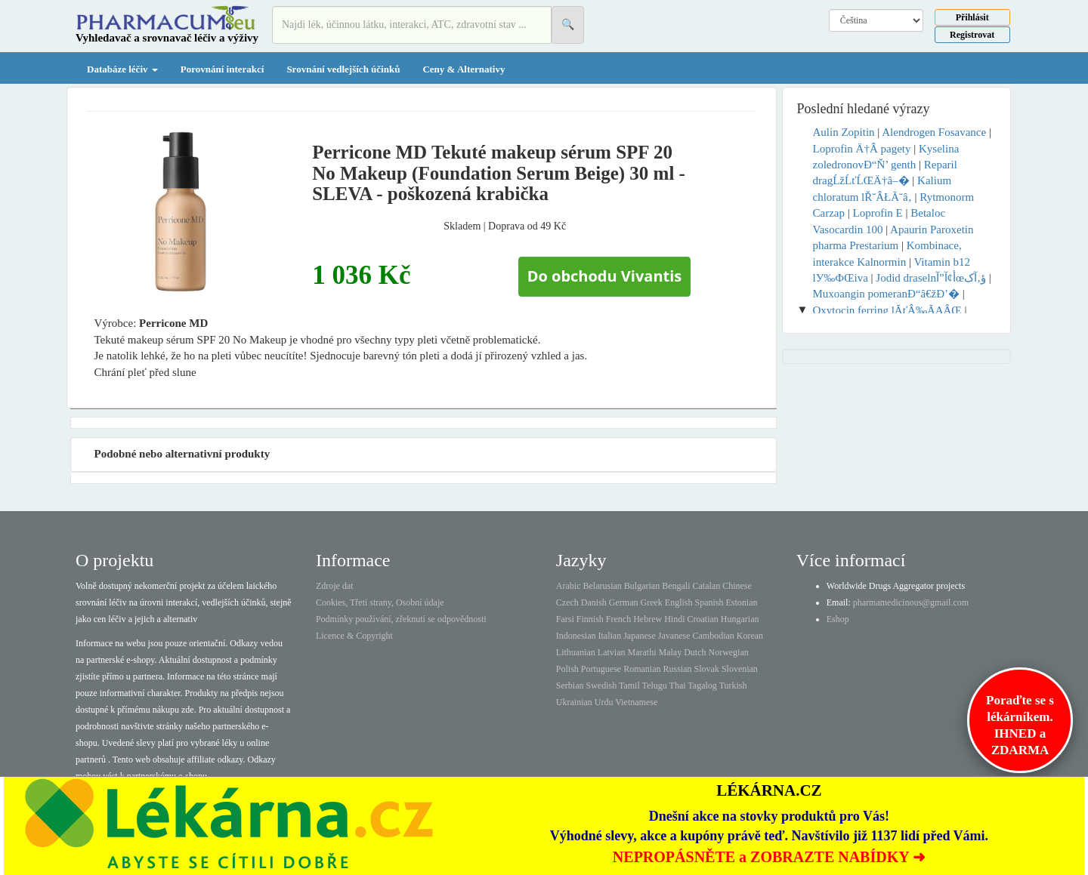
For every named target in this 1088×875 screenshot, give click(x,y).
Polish (567, 669)
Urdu (604, 702)
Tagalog (702, 685)
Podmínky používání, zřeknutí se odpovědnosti (401, 619)
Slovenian (740, 669)
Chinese (737, 586)
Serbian (570, 685)
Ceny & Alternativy (463, 69)
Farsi (565, 619)
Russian (677, 669)
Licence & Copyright (354, 635)
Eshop (838, 619)
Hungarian (740, 619)
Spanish (708, 602)
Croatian (703, 619)
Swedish (601, 685)
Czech (567, 602)
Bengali (676, 586)
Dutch (695, 652)
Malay (670, 652)
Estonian (742, 602)
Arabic (568, 586)
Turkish (733, 685)
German (623, 602)
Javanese (674, 635)
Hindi (674, 619)
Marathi (641, 652)
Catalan (706, 586)
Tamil (629, 685)
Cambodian (713, 635)
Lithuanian (575, 652)
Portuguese (601, 669)
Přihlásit (972, 17)
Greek (651, 602)
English (679, 602)
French (618, 619)
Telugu (654, 685)
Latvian (612, 652)
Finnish (590, 619)
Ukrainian (574, 702)
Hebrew (647, 619)
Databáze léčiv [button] (122, 69)
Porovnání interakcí (222, 69)
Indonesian (576, 635)
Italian (610, 635)
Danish (594, 602)
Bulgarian (642, 586)
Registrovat (972, 34)
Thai (677, 685)
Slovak (706, 669)
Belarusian (602, 586)
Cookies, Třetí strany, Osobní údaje (380, 602)
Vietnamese (636, 702)
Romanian (641, 669)
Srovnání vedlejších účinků (343, 69)
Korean (750, 635)
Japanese (639, 635)
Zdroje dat (335, 586)
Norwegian (728, 652)
